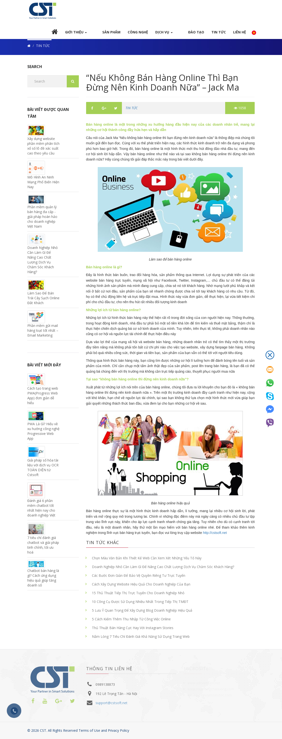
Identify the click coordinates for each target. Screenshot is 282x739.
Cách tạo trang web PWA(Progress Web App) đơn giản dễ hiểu (42, 397)
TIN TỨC (218, 33)
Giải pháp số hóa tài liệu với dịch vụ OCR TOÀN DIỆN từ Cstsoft (43, 469)
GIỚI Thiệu (92, 33)
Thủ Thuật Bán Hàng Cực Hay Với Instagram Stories (132, 629)
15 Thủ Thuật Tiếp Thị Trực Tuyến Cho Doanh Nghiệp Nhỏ (138, 595)
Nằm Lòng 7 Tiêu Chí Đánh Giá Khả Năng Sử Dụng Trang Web (141, 638)
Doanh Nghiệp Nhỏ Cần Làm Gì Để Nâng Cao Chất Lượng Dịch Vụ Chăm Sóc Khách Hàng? (163, 568)
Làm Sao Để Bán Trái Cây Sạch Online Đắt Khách (43, 300)
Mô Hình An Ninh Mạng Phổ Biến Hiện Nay (43, 184)
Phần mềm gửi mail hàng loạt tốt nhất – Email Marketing (42, 332)
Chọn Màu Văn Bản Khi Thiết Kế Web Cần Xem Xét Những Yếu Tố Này (146, 560)
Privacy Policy (118, 730)
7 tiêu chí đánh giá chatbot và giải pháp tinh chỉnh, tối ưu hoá (43, 546)
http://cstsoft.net (214, 535)
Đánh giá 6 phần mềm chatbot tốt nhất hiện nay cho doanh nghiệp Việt (41, 509)
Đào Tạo (196, 33)
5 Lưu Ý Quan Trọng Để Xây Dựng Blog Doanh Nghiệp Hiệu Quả (142, 612)
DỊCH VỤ (172, 33)
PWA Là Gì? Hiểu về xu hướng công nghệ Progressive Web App (43, 432)
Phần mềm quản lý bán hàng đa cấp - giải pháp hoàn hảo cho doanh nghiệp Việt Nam (42, 219)
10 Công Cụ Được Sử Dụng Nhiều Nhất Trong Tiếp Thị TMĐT (140, 603)
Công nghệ (146, 33)
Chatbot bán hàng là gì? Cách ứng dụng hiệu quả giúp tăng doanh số (43, 579)
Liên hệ (239, 33)
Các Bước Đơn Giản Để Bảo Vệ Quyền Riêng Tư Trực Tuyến (138, 577)
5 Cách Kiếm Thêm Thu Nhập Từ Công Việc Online (131, 621)
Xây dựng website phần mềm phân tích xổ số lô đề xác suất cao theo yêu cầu (43, 147)
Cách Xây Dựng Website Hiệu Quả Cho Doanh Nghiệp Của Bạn (141, 586)
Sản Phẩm (120, 33)
